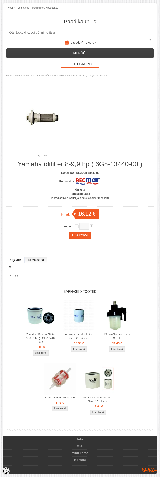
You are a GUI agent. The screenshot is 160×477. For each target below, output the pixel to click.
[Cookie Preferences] (6, 471)
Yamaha (39, 75)
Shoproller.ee (149, 470)
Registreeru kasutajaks (45, 7)
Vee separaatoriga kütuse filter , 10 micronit (98, 399)
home (9, 75)
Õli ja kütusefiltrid (55, 75)
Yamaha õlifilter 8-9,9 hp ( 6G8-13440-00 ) (88, 75)
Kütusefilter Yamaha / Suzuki (117, 336)
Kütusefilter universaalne (60, 397)
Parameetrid (36, 260)
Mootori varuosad (23, 75)
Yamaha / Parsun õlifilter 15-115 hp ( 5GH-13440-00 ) (41, 338)
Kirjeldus (15, 260)
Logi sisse (23, 7)
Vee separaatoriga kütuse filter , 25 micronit (79, 336)
